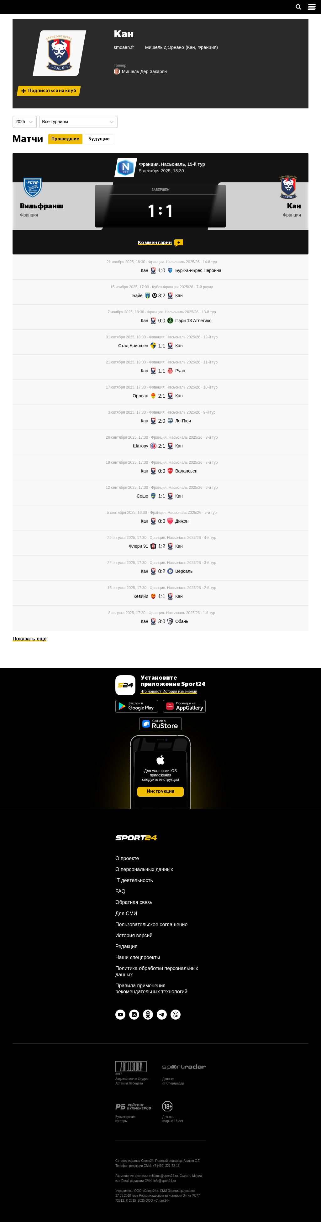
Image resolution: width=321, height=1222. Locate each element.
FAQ (120, 891)
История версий (133, 935)
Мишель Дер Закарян (140, 71)
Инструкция (160, 791)
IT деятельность (134, 880)
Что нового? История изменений (168, 691)
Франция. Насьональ (162, 164)
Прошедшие (65, 139)
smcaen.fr (124, 47)
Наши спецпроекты (137, 957)
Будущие (99, 139)
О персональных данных (144, 869)
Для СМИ (126, 913)
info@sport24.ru (164, 1181)
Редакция (126, 946)
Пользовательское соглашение (151, 924)
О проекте (127, 858)
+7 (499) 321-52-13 (166, 1165)
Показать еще (29, 638)
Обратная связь (133, 902)
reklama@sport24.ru (164, 1176)
